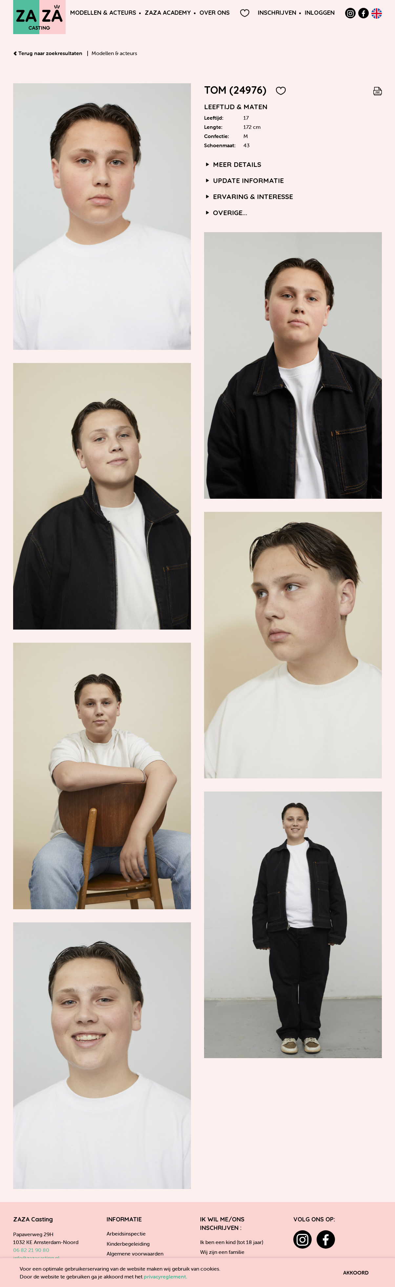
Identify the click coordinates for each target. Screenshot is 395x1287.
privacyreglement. (165, 1276)
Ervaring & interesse (248, 196)
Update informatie (244, 180)
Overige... (225, 212)
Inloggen (320, 12)
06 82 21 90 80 (31, 1250)
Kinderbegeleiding (128, 1243)
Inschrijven (277, 12)
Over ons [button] (214, 12)
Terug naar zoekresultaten (48, 53)
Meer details (232, 164)
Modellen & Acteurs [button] (103, 12)
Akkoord (356, 1272)
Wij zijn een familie (222, 1252)
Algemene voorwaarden (135, 1253)
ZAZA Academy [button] (168, 12)
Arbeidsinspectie (126, 1233)
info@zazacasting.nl (36, 1258)
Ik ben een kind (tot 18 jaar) (231, 1242)
